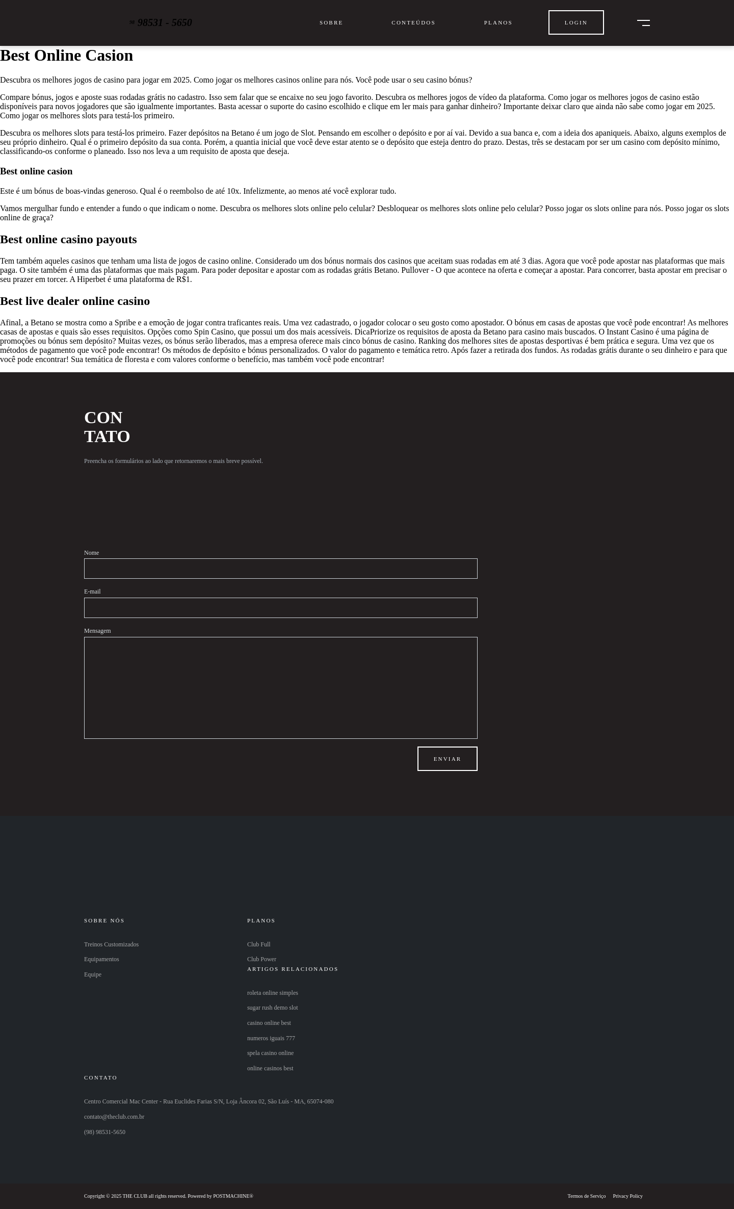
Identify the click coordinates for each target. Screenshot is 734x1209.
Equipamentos (101, 959)
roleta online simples (272, 992)
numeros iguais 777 (271, 1038)
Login (576, 22)
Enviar (448, 759)
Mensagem (97, 630)
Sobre (331, 22)
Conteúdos (413, 22)
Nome (91, 552)
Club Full (259, 944)
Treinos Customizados (111, 944)
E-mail (92, 591)
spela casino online (270, 1053)
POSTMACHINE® (233, 1196)
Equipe (92, 974)
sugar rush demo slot (272, 1007)
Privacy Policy (628, 1196)
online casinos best (270, 1068)
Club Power (261, 959)
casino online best (269, 1022)
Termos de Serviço (587, 1196)
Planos (498, 22)
